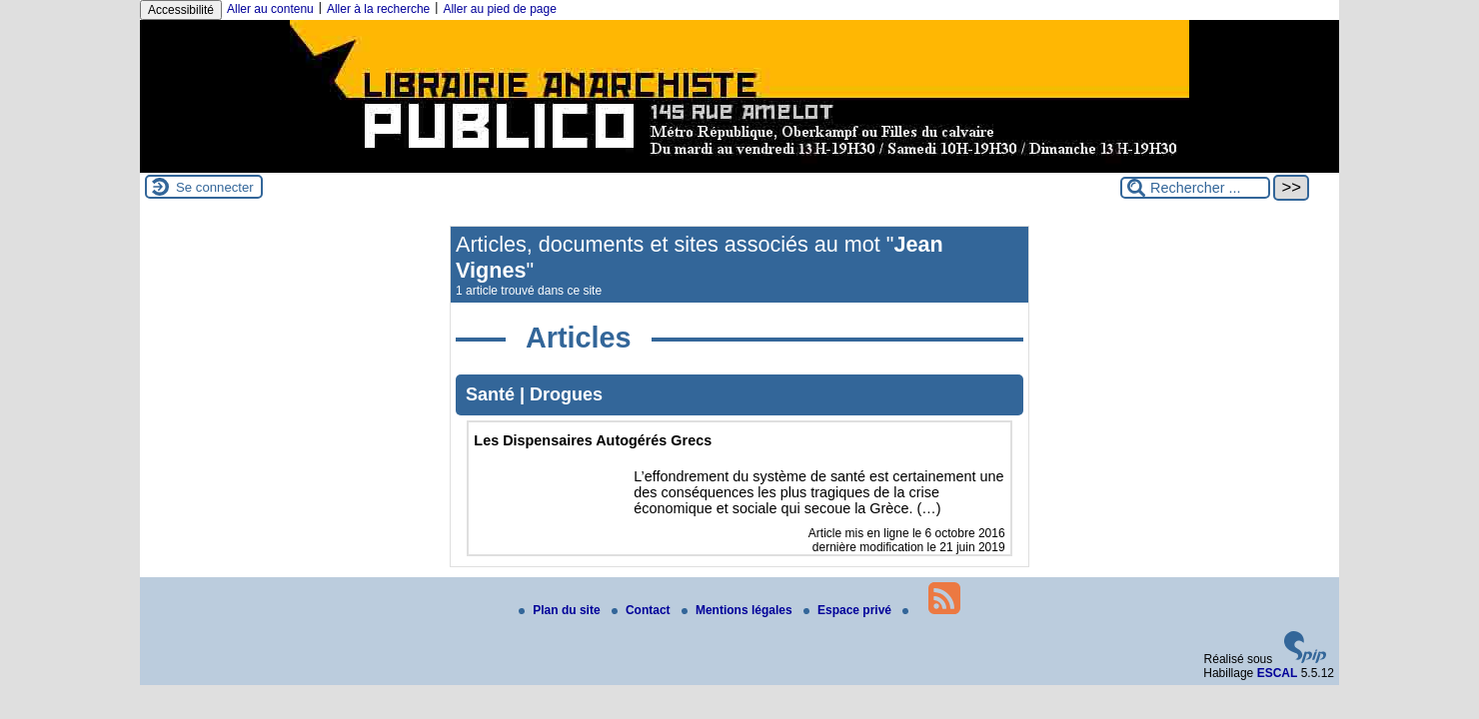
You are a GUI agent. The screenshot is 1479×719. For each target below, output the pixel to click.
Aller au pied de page (499, 9)
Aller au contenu (270, 9)
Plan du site (561, 610)
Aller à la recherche (378, 9)
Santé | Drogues (534, 394)
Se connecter (215, 187)
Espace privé (848, 610)
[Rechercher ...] (1195, 188)
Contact (643, 610)
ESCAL (1277, 673)
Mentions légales (738, 610)
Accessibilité (181, 10)
